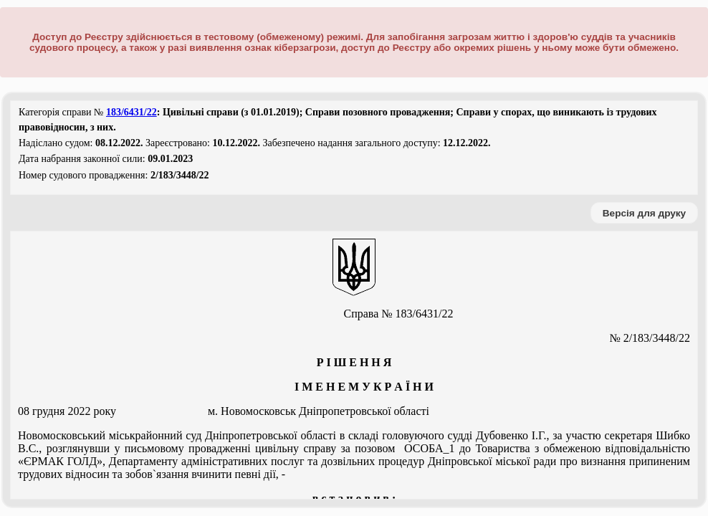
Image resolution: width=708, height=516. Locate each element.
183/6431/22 (131, 112)
